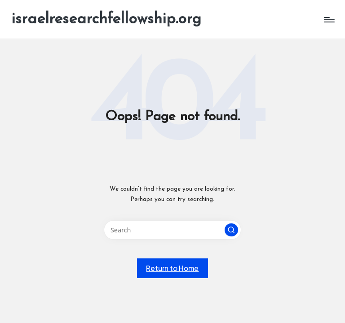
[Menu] (328, 19)
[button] (231, 230)
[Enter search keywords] (172, 230)
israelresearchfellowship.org (106, 19)
